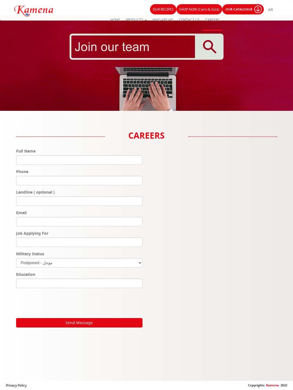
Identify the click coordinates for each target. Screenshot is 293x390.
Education (25, 274)
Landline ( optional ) (35, 192)
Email (21, 212)
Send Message (79, 322)
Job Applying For (32, 233)
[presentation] (58, 303)
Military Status (30, 253)
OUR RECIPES (163, 9)
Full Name (26, 151)
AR (270, 9)
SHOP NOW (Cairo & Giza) (199, 9)
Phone (22, 171)
